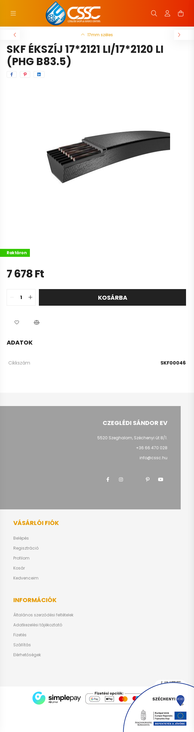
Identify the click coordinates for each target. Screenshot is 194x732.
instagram (121, 479)
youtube (160, 479)
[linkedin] (39, 74)
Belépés (21, 538)
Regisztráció (26, 548)
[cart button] (180, 13)
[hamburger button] (13, 13)
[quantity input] (21, 297)
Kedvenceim (26, 578)
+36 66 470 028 (151, 448)
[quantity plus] (30, 297)
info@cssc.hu (153, 458)
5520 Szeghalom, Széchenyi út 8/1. (132, 438)
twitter (134, 479)
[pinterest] (25, 74)
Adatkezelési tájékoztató (37, 625)
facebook (107, 479)
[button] (16, 322)
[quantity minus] (12, 297)
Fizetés (20, 635)
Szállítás (22, 645)
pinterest (147, 479)
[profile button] (167, 13)
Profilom (21, 558)
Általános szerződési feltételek (43, 615)
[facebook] (12, 74)
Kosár (19, 568)
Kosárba (112, 297)
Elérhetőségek (27, 655)
